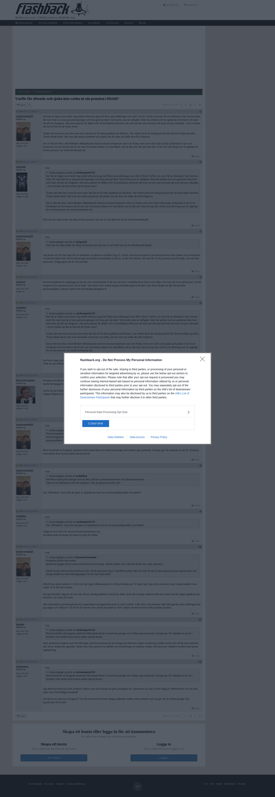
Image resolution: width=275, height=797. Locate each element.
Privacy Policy (159, 437)
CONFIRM (100, 423)
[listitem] (137, 412)
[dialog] (137, 398)
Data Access (137, 437)
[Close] (203, 360)
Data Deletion (116, 437)
